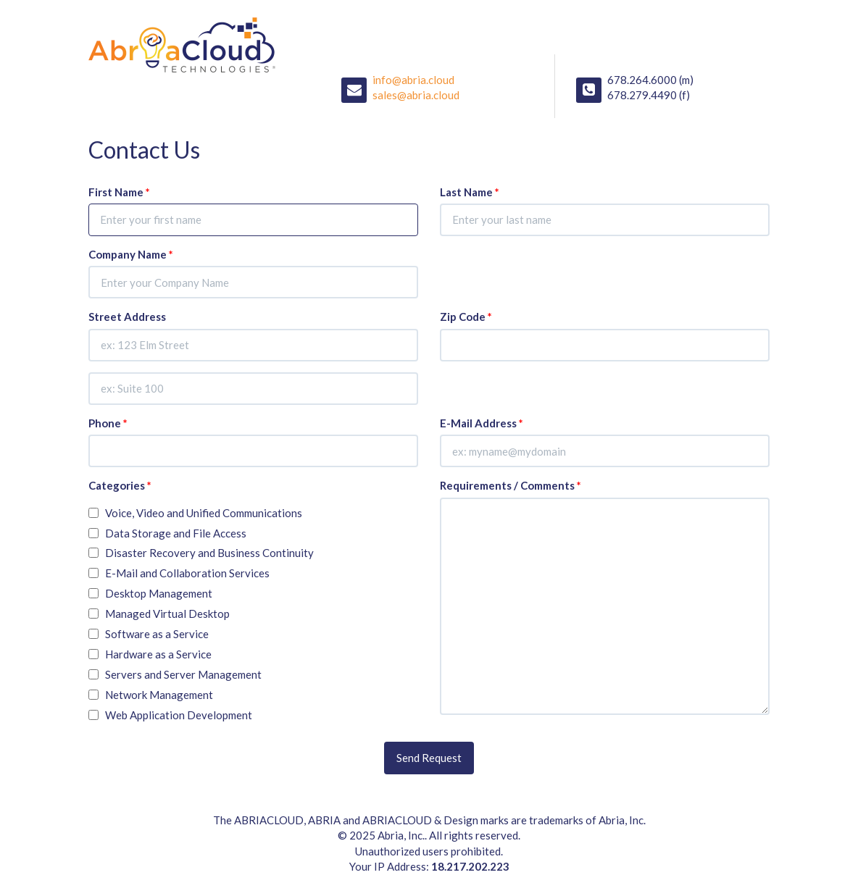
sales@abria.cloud (415, 94)
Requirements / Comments (510, 485)
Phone (108, 423)
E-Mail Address (481, 423)
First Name (119, 191)
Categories (119, 485)
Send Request (429, 757)
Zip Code (466, 316)
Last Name (469, 191)
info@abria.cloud (413, 79)
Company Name (130, 254)
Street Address (127, 316)
